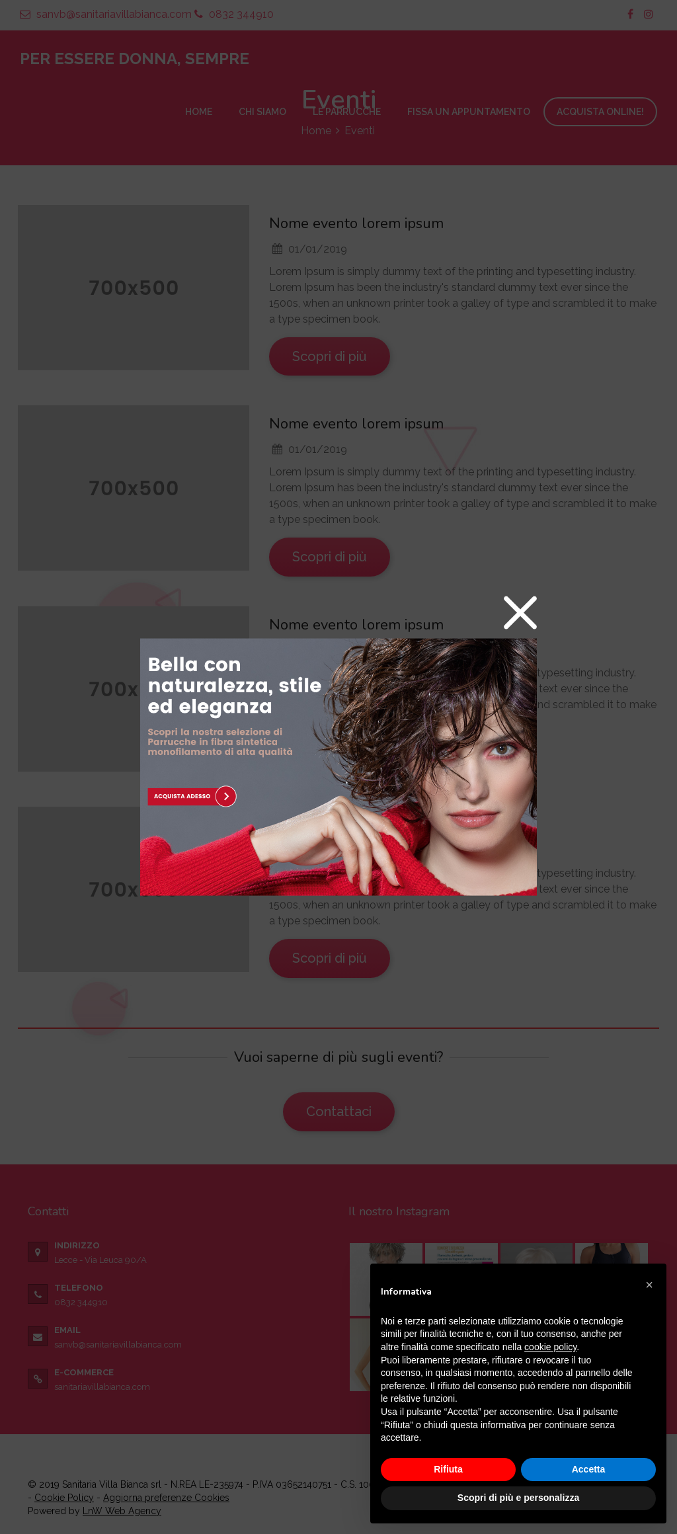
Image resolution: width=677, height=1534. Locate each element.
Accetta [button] (589, 1469)
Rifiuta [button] (448, 1469)
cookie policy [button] (550, 1347)
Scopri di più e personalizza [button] (518, 1497)
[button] (649, 1284)
